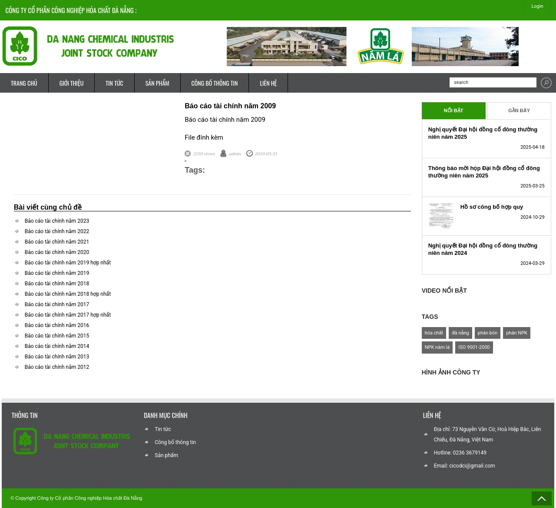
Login (537, 6)
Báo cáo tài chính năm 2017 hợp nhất (68, 315)
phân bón (488, 333)
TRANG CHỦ (24, 82)
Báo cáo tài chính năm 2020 (57, 252)
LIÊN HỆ (268, 82)
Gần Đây (519, 110)
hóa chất (434, 333)
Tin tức (163, 429)
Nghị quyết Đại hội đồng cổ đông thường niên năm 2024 (483, 249)
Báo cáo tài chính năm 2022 (57, 231)
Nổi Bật (453, 110)
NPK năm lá (437, 347)
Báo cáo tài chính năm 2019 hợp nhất (68, 263)
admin (235, 153)
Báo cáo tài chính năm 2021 (57, 242)
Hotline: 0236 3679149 (460, 453)
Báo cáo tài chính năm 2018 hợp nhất (68, 294)
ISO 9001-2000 (474, 347)
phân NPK (516, 333)
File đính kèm (204, 137)
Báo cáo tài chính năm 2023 (57, 221)
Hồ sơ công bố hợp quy (491, 207)
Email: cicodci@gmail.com (464, 466)
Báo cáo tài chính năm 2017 (57, 304)
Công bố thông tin (175, 442)
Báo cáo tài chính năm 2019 (57, 273)
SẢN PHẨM (157, 82)
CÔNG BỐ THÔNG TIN (215, 82)
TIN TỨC (114, 82)
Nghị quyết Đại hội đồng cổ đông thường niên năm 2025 (483, 133)
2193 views (204, 153)
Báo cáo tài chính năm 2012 (57, 367)
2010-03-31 (266, 153)
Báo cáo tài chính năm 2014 (57, 346)
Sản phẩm (166, 455)
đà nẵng (460, 333)
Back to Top (542, 498)
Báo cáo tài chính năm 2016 (57, 325)
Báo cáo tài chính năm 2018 (57, 284)
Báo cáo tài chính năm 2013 (57, 357)
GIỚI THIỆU (72, 82)
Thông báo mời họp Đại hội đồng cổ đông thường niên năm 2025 (484, 172)
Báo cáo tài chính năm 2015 (57, 336)
